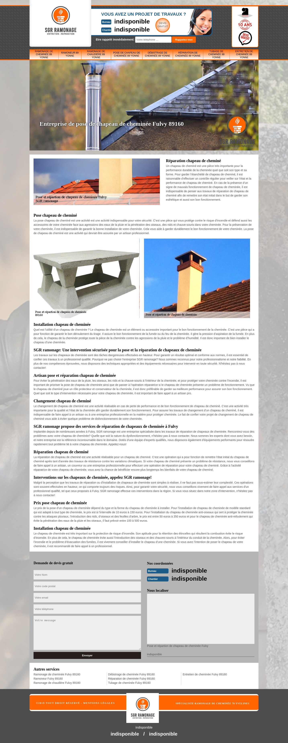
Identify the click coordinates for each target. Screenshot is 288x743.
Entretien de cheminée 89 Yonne (244, 54)
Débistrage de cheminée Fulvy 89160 (131, 674)
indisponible (132, 21)
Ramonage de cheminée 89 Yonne (44, 54)
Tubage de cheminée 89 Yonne (216, 54)
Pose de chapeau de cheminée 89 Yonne (126, 54)
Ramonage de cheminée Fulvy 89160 (57, 674)
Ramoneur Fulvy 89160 (48, 678)
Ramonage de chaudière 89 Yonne (96, 54)
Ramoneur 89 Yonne (70, 54)
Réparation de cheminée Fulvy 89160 (131, 678)
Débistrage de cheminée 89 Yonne (157, 54)
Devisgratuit (162, 25)
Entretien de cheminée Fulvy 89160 (205, 674)
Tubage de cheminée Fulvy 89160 (129, 682)
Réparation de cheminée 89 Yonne (188, 54)
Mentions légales (99, 703)
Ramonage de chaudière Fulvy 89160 (57, 682)
